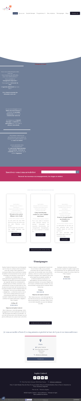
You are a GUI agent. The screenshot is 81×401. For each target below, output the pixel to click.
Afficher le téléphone (41, 355)
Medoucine (45, 399)
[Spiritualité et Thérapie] (65, 198)
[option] (16, 218)
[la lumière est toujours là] (40, 198)
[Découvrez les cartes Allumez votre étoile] (16, 198)
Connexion (76, 399)
